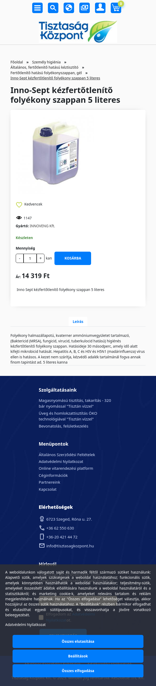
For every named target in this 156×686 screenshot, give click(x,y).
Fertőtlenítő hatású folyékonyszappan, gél (46, 72)
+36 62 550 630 (60, 528)
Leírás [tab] (78, 321)
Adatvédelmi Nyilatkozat (61, 461)
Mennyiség (25, 248)
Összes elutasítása (78, 641)
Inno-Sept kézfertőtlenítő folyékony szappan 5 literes (55, 77)
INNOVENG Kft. (42, 225)
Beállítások (78, 655)
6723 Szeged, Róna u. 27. (69, 519)
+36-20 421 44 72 (61, 536)
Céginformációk (53, 475)
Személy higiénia (46, 62)
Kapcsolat (48, 489)
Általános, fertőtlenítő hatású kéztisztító (44, 67)
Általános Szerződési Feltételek (67, 454)
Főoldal (16, 62)
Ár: (18, 276)
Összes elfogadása (78, 670)
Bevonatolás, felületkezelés (63, 426)
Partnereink (49, 482)
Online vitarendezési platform (66, 468)
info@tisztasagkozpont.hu (70, 545)
